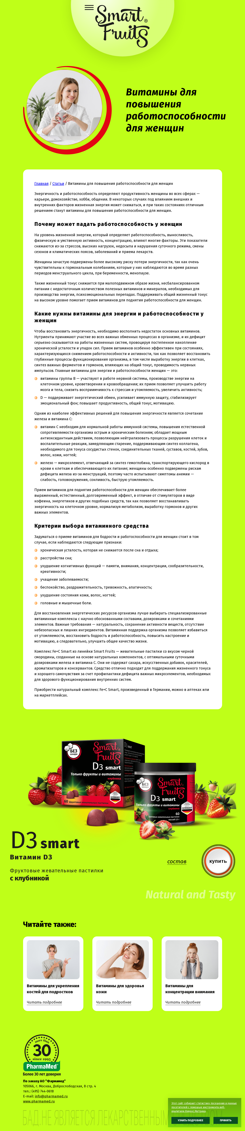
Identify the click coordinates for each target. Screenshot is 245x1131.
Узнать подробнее (190, 1120)
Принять (225, 1120)
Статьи (58, 183)
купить (218, 861)
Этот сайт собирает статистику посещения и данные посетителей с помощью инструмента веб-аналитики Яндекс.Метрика (204, 1107)
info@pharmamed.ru (51, 1096)
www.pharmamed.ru (39, 1101)
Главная (41, 183)
